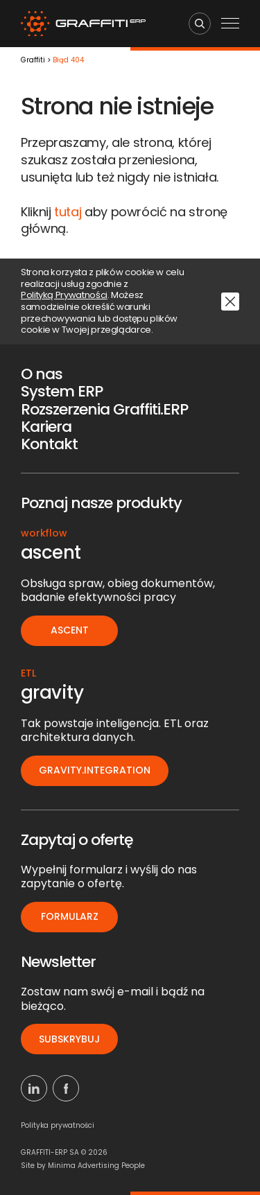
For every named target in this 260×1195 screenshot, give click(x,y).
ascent (70, 630)
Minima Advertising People (96, 1165)
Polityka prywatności (57, 1125)
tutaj (67, 211)
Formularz (69, 916)
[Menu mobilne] (230, 24)
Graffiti (33, 60)
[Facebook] (66, 1088)
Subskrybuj (69, 1039)
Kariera (46, 426)
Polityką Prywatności (64, 296)
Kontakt (49, 444)
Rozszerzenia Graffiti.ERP (104, 409)
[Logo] (83, 24)
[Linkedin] (34, 1088)
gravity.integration (94, 770)
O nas (41, 374)
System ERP (62, 391)
